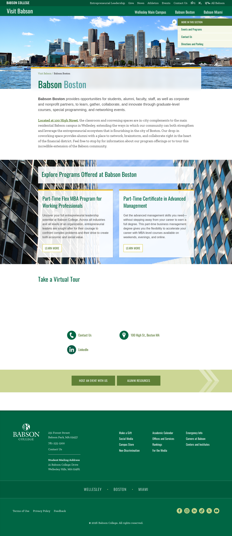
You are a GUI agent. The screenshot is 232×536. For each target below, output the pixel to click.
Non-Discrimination (129, 450)
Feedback (60, 511)
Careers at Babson (195, 438)
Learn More (52, 248)
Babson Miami (213, 12)
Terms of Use (21, 511)
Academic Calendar (162, 433)
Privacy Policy (41, 511)
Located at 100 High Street (58, 120)
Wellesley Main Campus (150, 12)
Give (131, 3)
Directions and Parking (192, 44)
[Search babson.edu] (200, 3)
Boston (120, 489)
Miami (143, 489)
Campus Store (126, 444)
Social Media (126, 438)
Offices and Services (163, 438)
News (140, 3)
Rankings (157, 444)
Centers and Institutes (198, 444)
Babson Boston (185, 12)
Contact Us (180, 3)
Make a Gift (125, 433)
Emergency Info (194, 433)
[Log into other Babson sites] (193, 3)
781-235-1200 (56, 443)
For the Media (159, 450)
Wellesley (93, 489)
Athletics (153, 3)
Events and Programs (191, 29)
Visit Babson (20, 10)
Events (166, 3)
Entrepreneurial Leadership (107, 3)
